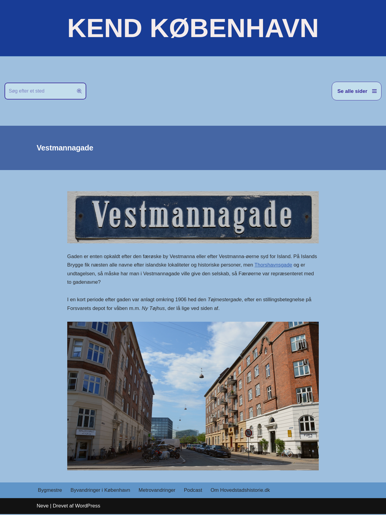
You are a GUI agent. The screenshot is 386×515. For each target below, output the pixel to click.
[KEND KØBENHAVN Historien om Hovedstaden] (193, 28)
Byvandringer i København (101, 491)
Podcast (194, 491)
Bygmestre (50, 491)
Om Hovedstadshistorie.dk (242, 491)
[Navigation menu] (356, 91)
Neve (43, 507)
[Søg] (39, 91)
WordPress (87, 507)
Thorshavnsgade (97, 274)
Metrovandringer (158, 491)
